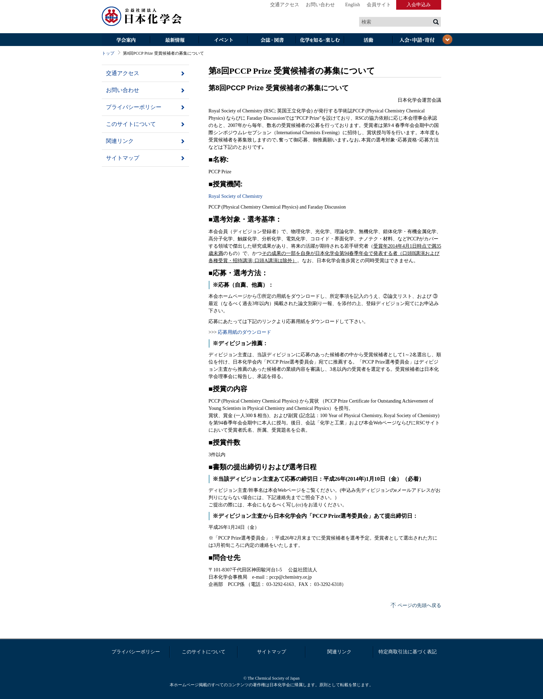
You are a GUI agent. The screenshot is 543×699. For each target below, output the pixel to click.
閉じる (447, 39)
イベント (223, 40)
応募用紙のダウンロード (244, 332)
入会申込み (419, 4)
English (352, 4)
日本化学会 (142, 16)
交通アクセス (284, 4)
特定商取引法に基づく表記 (408, 651)
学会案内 (126, 40)
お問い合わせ (320, 4)
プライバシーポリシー (133, 107)
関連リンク (120, 141)
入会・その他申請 (417, 40)
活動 (368, 40)
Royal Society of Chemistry (235, 196)
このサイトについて (131, 124)
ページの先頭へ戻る (419, 605)
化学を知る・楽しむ (320, 40)
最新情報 (174, 40)
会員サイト (379, 4)
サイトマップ (122, 158)
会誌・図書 (271, 40)
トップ (108, 53)
